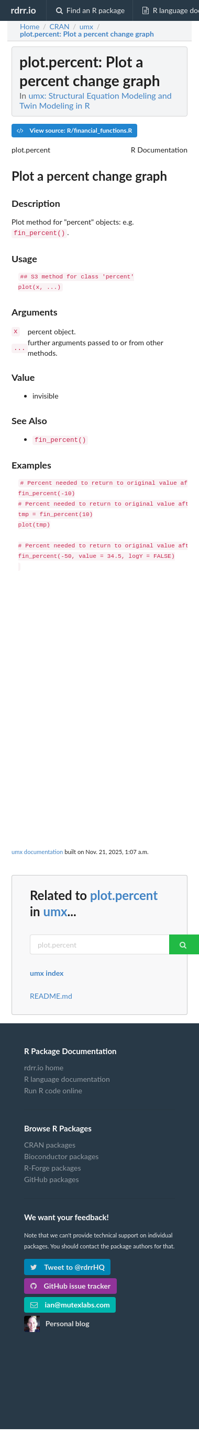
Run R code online (53, 1087)
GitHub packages (51, 1176)
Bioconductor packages (61, 1153)
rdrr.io (23, 10)
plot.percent (124, 891)
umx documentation (37, 848)
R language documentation (67, 1075)
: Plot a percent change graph (87, 34)
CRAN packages (49, 1142)
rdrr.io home (43, 1064)
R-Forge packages (52, 1164)
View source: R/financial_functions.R (74, 130)
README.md (51, 993)
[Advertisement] (98, 678)
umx (55, 908)
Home (29, 26)
